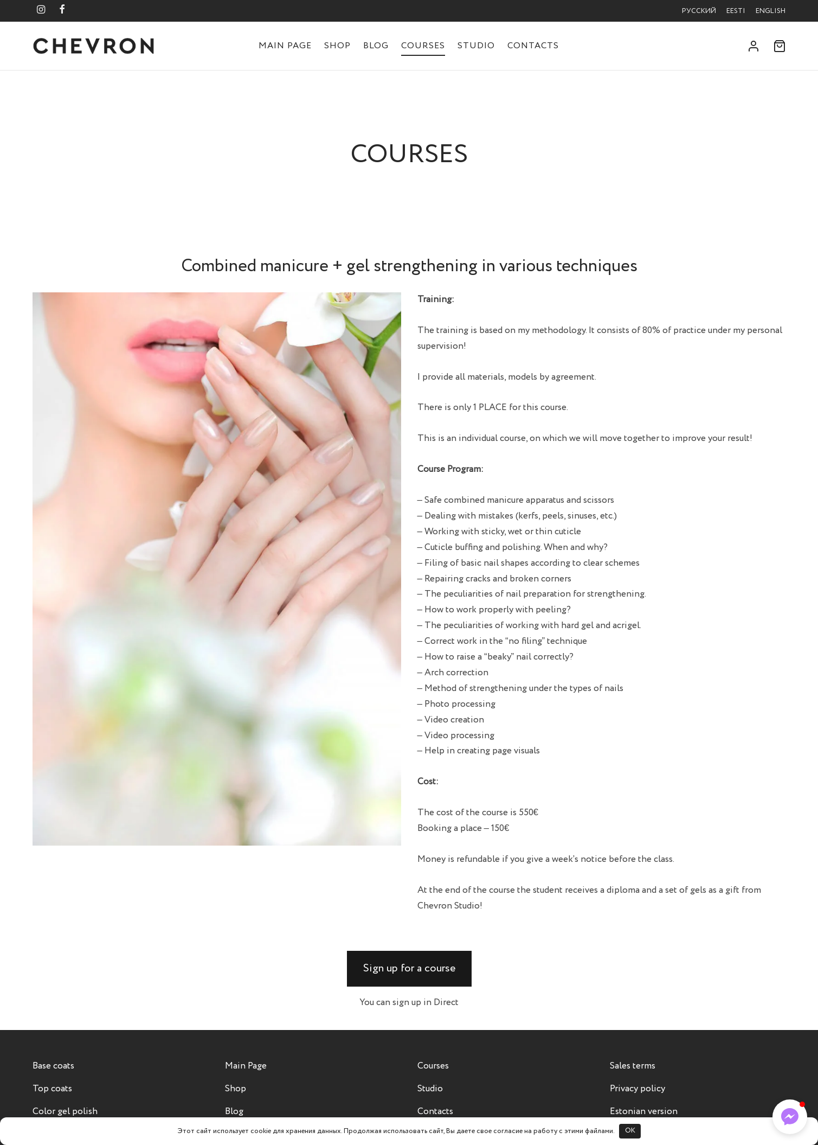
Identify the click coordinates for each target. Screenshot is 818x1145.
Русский (699, 11)
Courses (423, 46)
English (770, 11)
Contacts (533, 46)
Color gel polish (65, 1111)
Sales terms (632, 1066)
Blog (376, 46)
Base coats (53, 1066)
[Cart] (779, 46)
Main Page (285, 46)
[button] (409, 969)
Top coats (52, 1089)
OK (630, 1130)
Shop (337, 46)
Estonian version (644, 1111)
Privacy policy (637, 1089)
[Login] (753, 46)
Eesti (735, 11)
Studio (476, 46)
